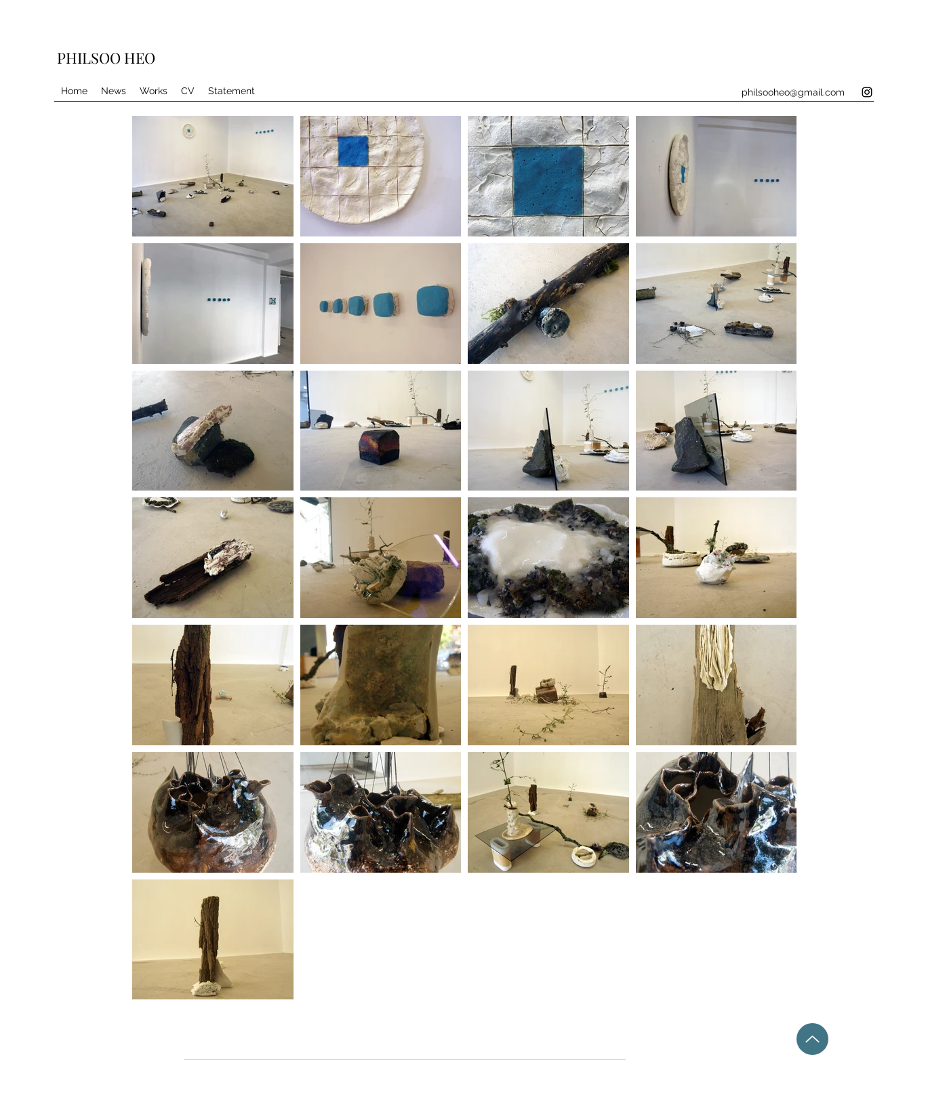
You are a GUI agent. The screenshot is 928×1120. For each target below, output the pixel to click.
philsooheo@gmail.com (793, 92)
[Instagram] (867, 92)
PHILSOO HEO (106, 57)
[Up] (812, 1039)
